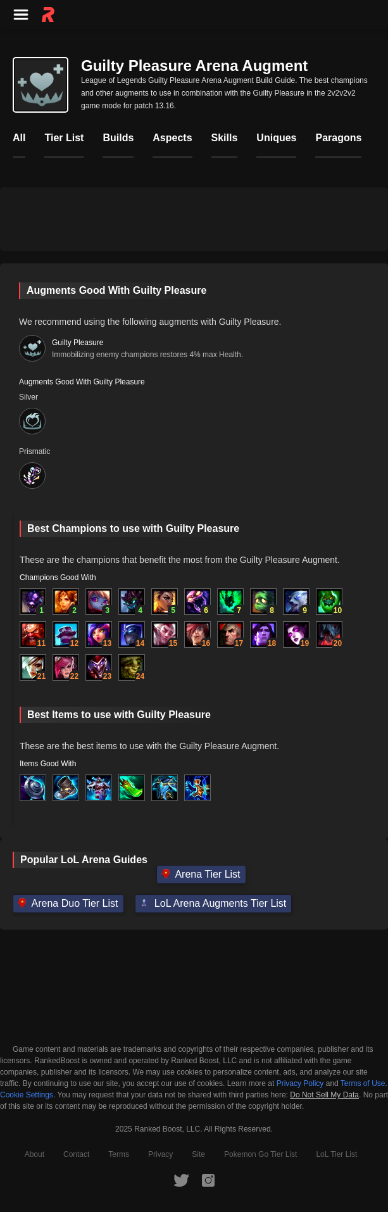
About (34, 1154)
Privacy (160, 1154)
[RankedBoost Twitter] (181, 1180)
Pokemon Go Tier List (260, 1154)
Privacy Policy (300, 1083)
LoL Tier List (336, 1154)
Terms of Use (363, 1083)
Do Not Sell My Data (324, 1095)
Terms (118, 1154)
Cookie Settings (26, 1094)
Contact (76, 1154)
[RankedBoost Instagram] (208, 1180)
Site (198, 1154)
